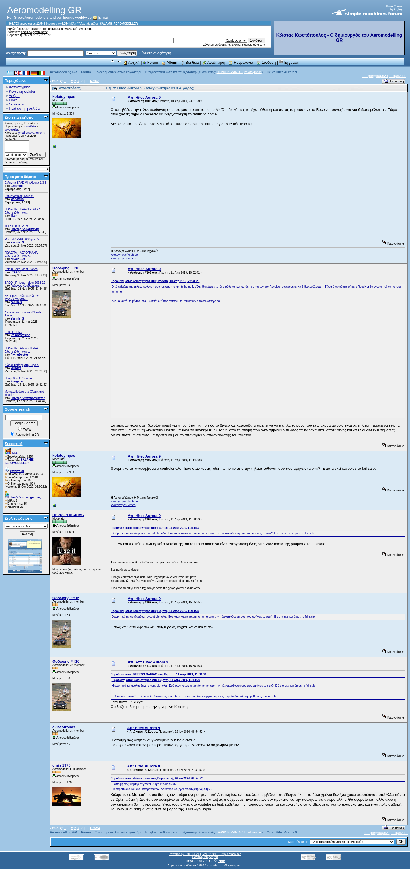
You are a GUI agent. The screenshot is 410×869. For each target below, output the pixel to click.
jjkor (14, 215)
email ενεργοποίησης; (34, 32)
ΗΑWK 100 (18, 258)
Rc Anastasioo (20, 335)
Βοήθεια (190, 62)
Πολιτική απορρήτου (205, 857)
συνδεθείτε (68, 28)
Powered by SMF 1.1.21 (184, 854)
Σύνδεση (266, 62)
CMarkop (17, 185)
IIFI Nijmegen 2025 (17, 225)
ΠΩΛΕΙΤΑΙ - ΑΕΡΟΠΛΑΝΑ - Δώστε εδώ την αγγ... (22, 254)
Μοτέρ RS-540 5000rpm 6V (22, 239)
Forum (150, 62)
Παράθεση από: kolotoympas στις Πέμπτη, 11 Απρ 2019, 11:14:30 (155, 527)
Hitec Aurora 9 (286, 72)
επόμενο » (397, 76)
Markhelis (17, 199)
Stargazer (17, 381)
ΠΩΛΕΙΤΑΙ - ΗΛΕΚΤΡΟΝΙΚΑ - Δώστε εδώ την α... (23, 211)
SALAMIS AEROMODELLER (119, 23)
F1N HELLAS (13, 332)
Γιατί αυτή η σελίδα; (25, 108)
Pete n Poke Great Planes (21, 269)
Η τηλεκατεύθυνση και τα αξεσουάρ (171, 72)
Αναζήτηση (213, 62)
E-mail (101, 17)
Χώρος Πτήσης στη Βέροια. (22, 365)
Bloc (221, 861)
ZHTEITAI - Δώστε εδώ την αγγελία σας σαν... (22, 297)
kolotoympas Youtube (124, 254)
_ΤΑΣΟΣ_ (17, 272)
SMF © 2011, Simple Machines (221, 854)
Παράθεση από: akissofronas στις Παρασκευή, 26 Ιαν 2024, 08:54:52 (157, 778)
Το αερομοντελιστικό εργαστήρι (118, 72)
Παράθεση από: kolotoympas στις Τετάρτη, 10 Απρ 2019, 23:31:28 (155, 281)
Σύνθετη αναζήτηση (155, 53)
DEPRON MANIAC (230, 72)
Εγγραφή (289, 62)
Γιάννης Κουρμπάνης (25, 229)
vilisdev (16, 368)
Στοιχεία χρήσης (19, 117)
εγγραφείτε (84, 28)
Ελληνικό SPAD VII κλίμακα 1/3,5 (25, 182)
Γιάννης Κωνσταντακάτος (28, 398)
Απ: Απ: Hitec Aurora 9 (148, 662)
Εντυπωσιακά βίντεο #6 (19, 196)
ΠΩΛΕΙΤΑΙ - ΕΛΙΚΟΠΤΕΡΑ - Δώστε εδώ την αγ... (22, 350)
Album (169, 62)
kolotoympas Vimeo (123, 258)
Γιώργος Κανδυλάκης (25, 285)
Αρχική (131, 62)
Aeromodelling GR (63, 72)
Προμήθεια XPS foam (18, 378)
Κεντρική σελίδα (22, 91)
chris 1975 (61, 765)
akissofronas (63, 727)
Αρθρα (14, 96)
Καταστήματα (19, 87)
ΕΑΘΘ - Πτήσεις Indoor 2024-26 (25, 282)
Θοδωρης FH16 (65, 268)
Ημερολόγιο (241, 62)
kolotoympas (253, 72)
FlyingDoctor (19, 354)
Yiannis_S (17, 242)
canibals (16, 302)
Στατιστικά (14, 444)
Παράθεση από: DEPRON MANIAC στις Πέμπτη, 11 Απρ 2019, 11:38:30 (158, 674)
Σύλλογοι (16, 104)
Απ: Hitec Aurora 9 (144, 97)
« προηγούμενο (375, 76)
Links (13, 100)
